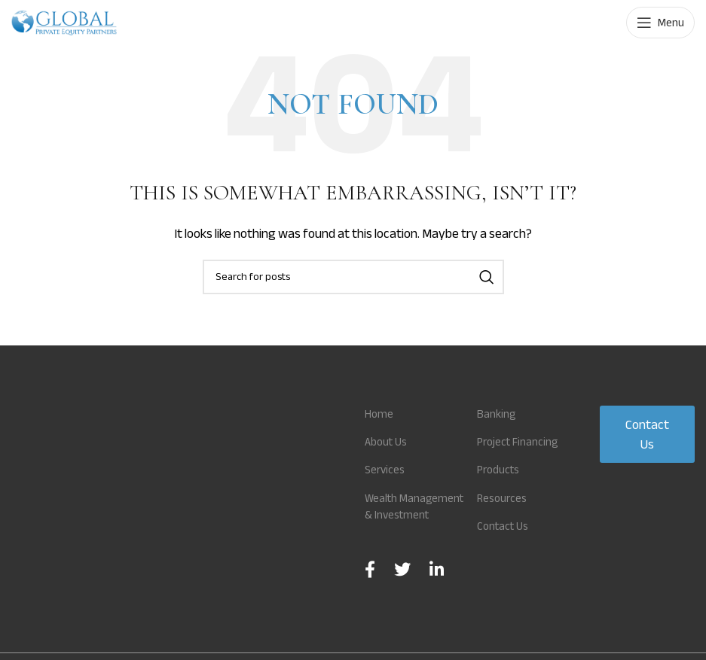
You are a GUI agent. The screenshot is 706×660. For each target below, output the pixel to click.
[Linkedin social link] (436, 586)
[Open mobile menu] (660, 23)
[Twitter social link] (402, 586)
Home (379, 414)
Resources (503, 514)
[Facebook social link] (370, 586)
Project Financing (520, 458)
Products (500, 487)
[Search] (353, 277)
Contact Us (505, 542)
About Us (388, 441)
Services (386, 469)
